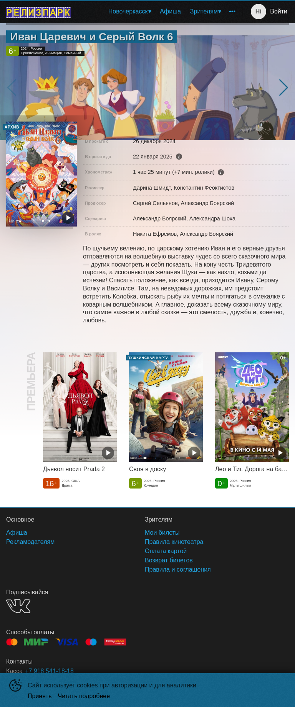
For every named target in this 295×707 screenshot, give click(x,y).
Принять (40, 696)
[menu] (158, 11)
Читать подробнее (84, 696)
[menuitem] (130, 11)
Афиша (170, 11)
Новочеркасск (128, 11)
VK (18, 606)
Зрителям (204, 11)
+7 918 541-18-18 (49, 671)
